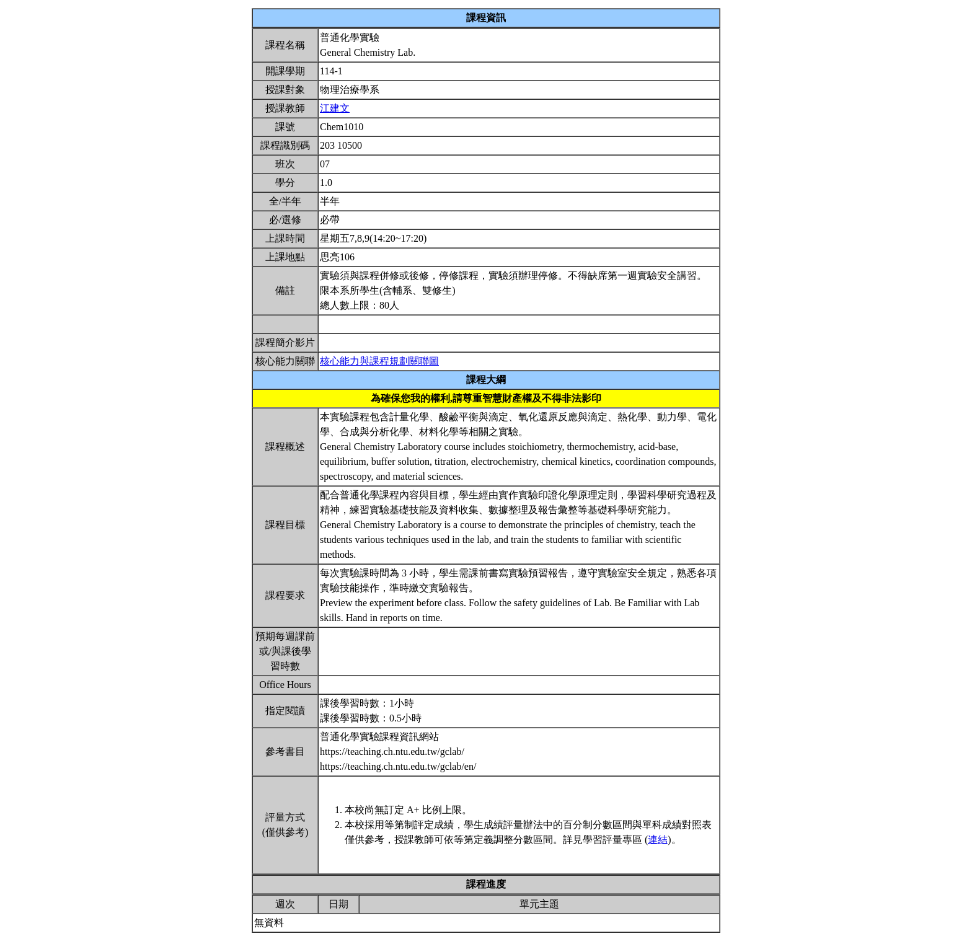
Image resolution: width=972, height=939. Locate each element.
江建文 (335, 108)
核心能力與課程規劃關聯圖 (379, 361)
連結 (658, 839)
